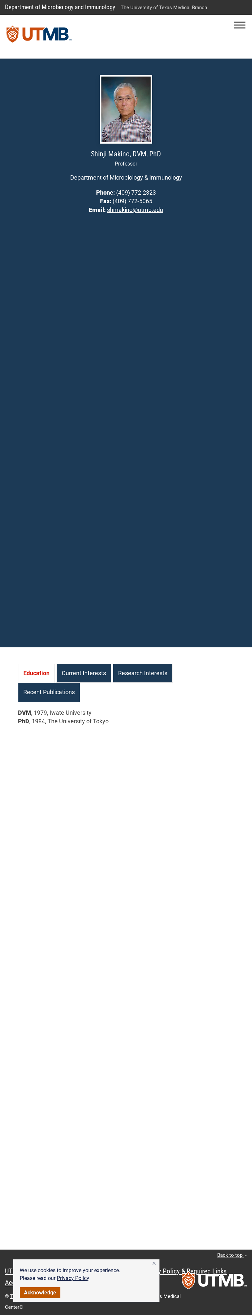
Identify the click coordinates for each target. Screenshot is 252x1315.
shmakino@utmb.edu (135, 210)
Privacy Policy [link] (73, 1278)
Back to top (232, 1255)
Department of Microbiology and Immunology (60, 7)
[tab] (36, 673)
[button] (154, 1263)
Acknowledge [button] (40, 1292)
